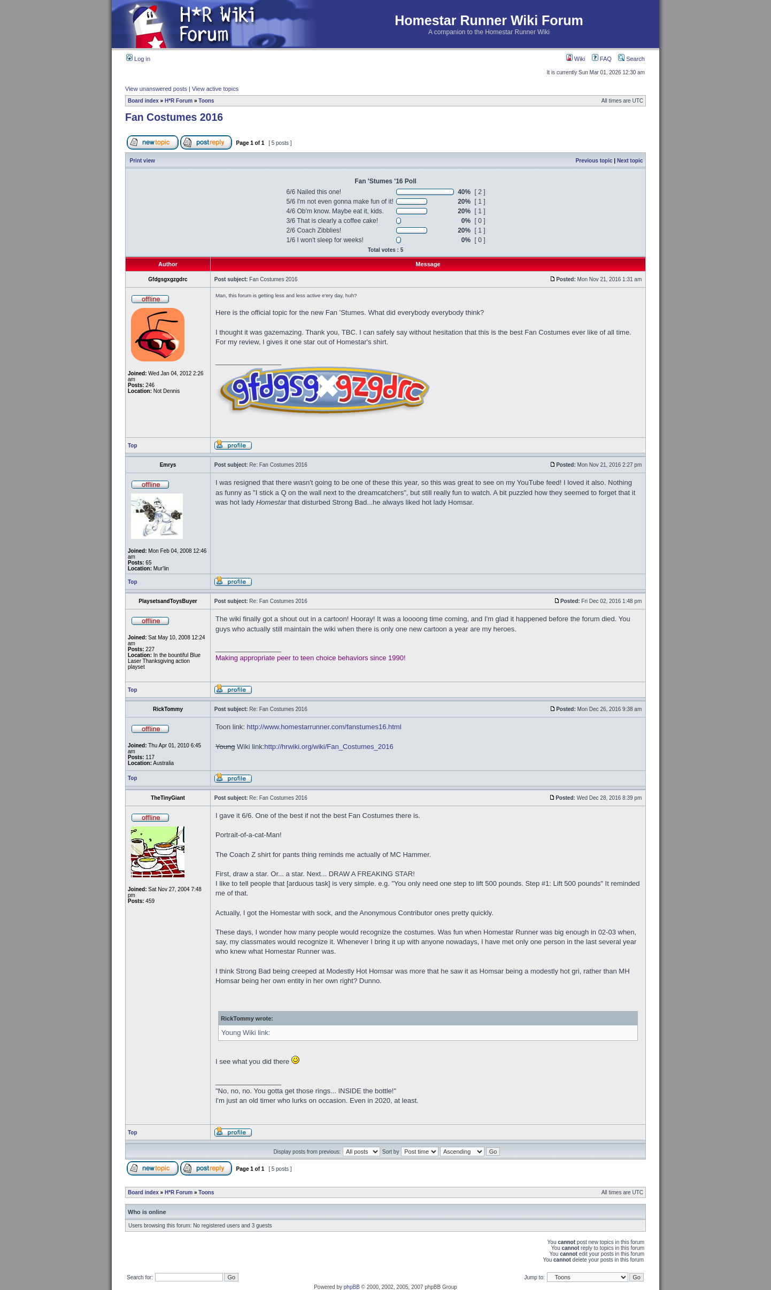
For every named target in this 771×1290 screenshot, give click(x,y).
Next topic (630, 161)
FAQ (602, 59)
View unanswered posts (156, 89)
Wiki (575, 59)
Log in (138, 59)
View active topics (215, 89)
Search (631, 59)
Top (132, 446)
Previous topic (594, 161)
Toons (206, 101)
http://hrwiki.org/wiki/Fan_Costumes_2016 (328, 747)
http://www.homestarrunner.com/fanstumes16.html (324, 727)
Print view (142, 161)
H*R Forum (178, 101)
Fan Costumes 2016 (174, 117)
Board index (143, 101)
